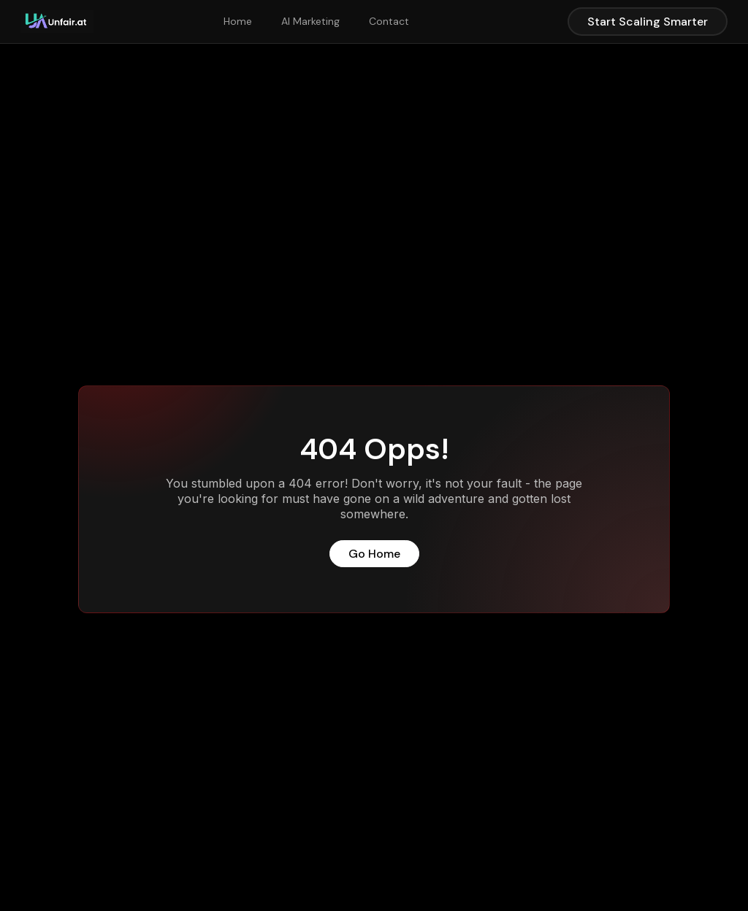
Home (238, 21)
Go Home (374, 553)
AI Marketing (310, 21)
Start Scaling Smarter (647, 21)
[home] (57, 22)
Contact (389, 21)
